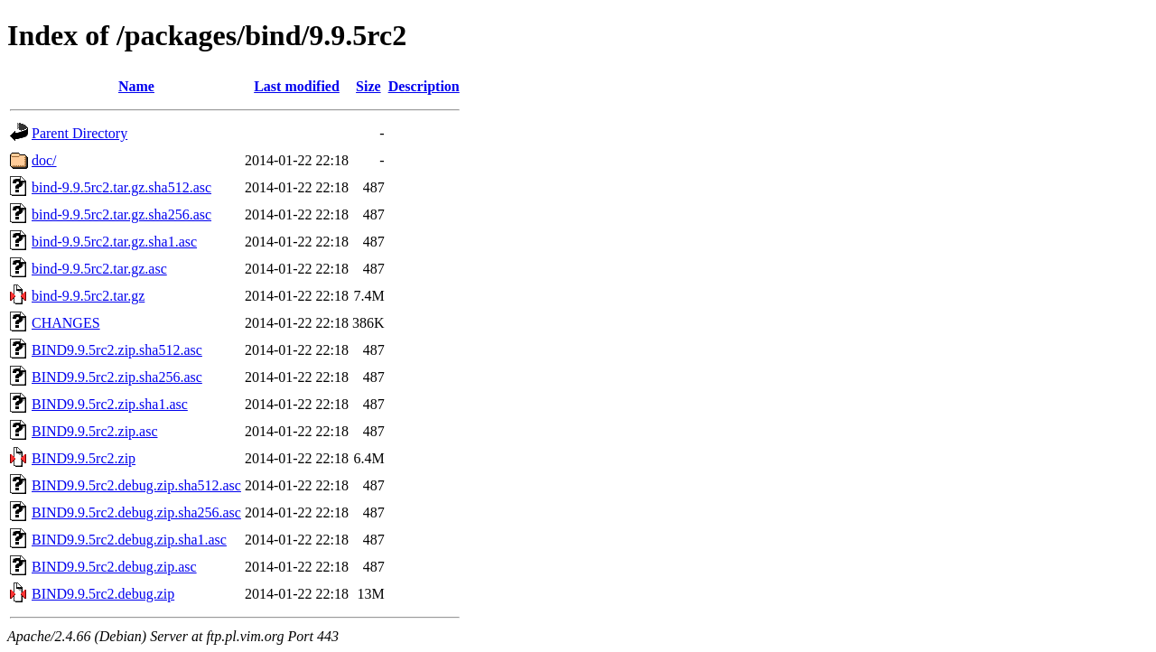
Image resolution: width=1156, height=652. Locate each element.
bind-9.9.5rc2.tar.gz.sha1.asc (114, 241)
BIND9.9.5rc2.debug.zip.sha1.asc (129, 539)
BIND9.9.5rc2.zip (83, 458)
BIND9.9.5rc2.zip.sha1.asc (110, 404)
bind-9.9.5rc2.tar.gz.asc (99, 268)
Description (424, 86)
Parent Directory (79, 133)
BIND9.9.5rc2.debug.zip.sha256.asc (136, 512)
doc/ (44, 160)
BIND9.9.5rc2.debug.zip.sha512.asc (136, 485)
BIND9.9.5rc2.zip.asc (95, 431)
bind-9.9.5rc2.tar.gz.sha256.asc (121, 214)
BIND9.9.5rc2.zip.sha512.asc (117, 350)
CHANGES (66, 323)
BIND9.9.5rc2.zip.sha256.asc (117, 377)
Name (136, 86)
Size (368, 86)
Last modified (297, 86)
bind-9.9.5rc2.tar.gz (88, 295)
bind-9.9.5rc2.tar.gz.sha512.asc (121, 187)
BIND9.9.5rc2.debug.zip (103, 593)
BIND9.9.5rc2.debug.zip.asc (114, 566)
